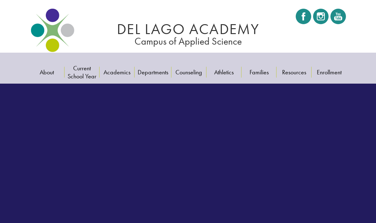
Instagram (321, 18)
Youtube (337, 18)
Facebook (303, 18)
